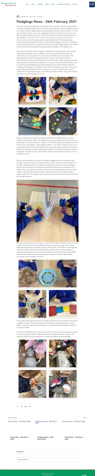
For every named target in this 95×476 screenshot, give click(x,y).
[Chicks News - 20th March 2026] (20, 427)
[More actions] (78, 17)
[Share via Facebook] (17, 406)
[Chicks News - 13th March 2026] (75, 427)
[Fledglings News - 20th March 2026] (47, 427)
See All (85, 417)
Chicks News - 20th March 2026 (19, 438)
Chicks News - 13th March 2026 (74, 438)
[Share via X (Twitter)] (21, 406)
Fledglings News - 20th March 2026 (45, 438)
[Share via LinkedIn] (25, 406)
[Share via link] (29, 406)
